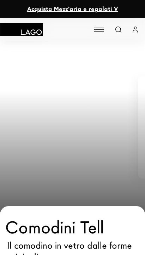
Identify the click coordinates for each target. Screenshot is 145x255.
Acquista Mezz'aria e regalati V (72, 9)
